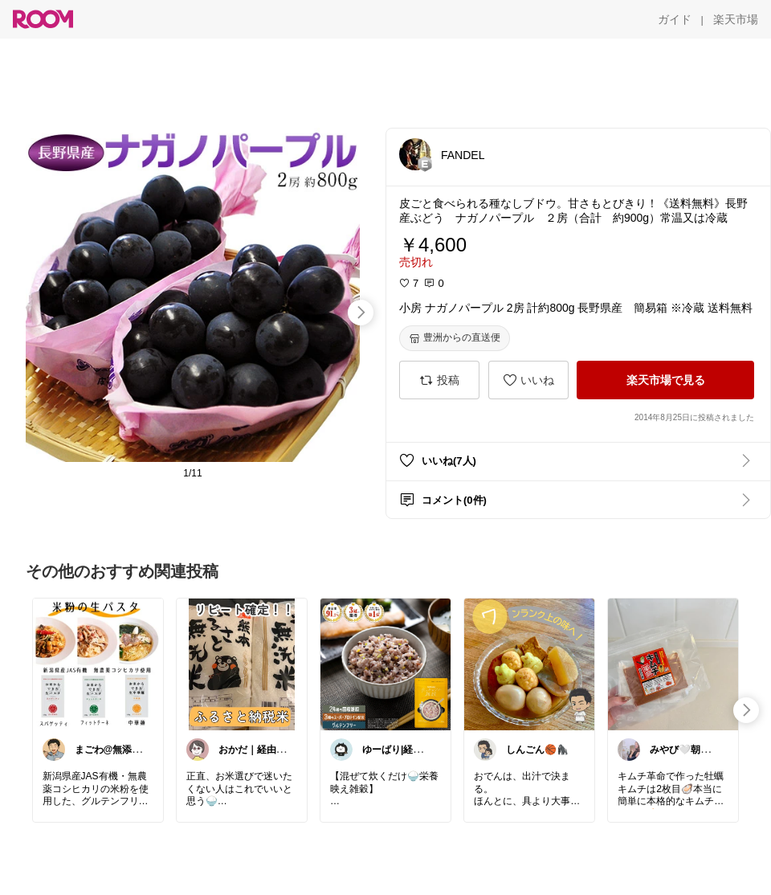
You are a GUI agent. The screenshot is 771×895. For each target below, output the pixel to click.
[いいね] (528, 380)
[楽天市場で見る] (665, 380)
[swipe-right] (360, 312)
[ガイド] (674, 19)
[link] (98, 664)
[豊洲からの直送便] (454, 338)
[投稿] (439, 380)
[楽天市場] (735, 19)
